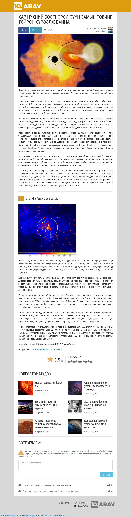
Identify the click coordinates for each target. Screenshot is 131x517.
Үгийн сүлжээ (81, 503)
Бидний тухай (65, 503)
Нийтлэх (106, 474)
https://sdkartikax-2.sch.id (41, 515)
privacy (56, 515)
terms (63, 515)
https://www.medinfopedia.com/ (14, 515)
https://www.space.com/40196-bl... (47, 349)
